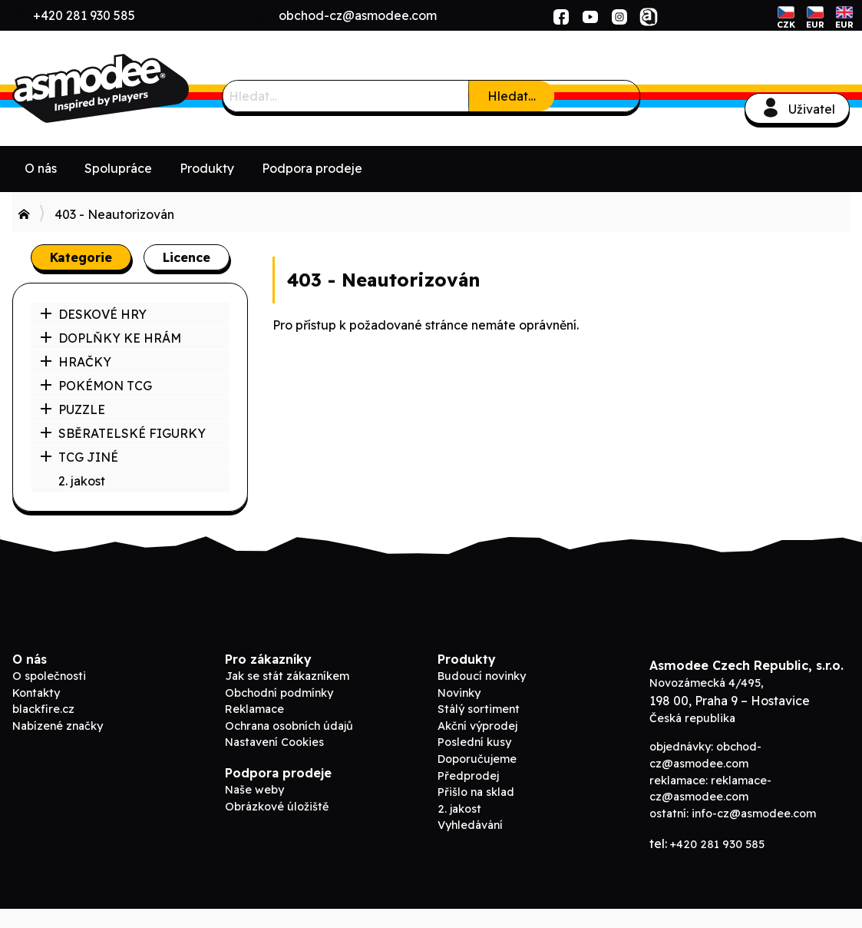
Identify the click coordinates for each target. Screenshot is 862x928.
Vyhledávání (470, 825)
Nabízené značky (57, 726)
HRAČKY (75, 362)
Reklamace (254, 709)
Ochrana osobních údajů (289, 726)
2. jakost (81, 481)
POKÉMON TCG (96, 385)
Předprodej (468, 776)
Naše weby (254, 790)
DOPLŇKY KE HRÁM (110, 338)
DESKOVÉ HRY (93, 314)
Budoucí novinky (482, 676)
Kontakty (36, 693)
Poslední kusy (474, 742)
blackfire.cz (43, 709)
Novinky (459, 693)
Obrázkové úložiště (277, 807)
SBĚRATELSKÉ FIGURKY (123, 433)
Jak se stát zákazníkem (287, 676)
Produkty (207, 168)
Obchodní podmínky (279, 693)
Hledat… (511, 96)
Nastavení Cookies (274, 742)
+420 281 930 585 (84, 15)
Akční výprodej (477, 726)
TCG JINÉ (79, 457)
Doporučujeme (477, 759)
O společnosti (49, 676)
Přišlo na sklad (476, 792)
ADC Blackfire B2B (127, 88)
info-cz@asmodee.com (754, 813)
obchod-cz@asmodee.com (358, 15)
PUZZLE (72, 409)
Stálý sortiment (479, 709)
